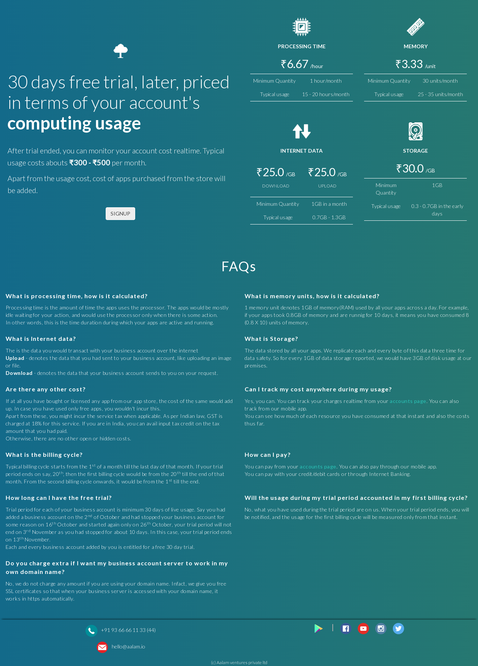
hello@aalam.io (128, 646)
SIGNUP (120, 213)
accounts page (408, 401)
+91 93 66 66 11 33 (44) (128, 630)
